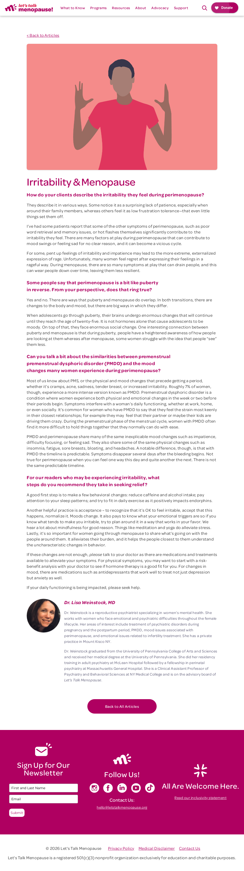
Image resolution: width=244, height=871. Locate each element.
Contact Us (189, 848)
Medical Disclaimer (157, 848)
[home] (29, 8)
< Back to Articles (43, 35)
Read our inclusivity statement (200, 797)
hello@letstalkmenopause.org (122, 807)
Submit (17, 813)
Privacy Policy (121, 848)
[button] (73, 8)
